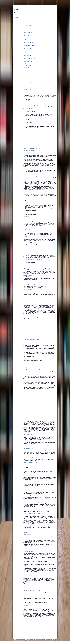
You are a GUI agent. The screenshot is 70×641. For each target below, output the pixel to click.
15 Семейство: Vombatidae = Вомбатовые (31, 45)
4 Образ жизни (27, 29)
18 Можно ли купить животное (29, 49)
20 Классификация (27, 52)
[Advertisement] (39, 17)
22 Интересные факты (28, 55)
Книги (15, 11)
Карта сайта (16, 19)
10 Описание (27, 38)
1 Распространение (28, 25)
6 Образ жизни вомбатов (28, 32)
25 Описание (27, 59)
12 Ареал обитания (28, 41)
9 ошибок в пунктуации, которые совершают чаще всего (33, 148)
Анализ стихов (16, 14)
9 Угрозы (26, 36)
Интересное (16, 17)
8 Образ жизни (27, 35)
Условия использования (32, 639)
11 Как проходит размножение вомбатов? (31, 39)
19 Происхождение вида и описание (30, 51)
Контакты (15, 639)
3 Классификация (27, 28)
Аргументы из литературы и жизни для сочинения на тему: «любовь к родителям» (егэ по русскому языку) (40, 242)
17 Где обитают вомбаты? (28, 48)
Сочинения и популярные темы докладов (50, 639)
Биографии (16, 9)
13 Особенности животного (29, 42)
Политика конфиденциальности (24, 639)
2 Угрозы (26, 26)
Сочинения (16, 12)
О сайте (18, 639)
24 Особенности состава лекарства (30, 58)
